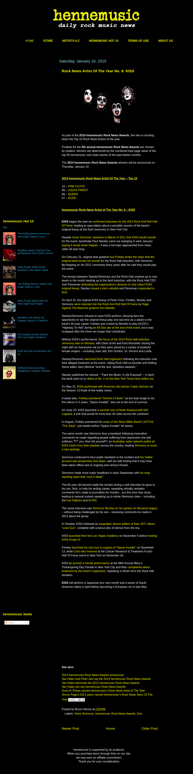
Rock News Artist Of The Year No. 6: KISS (98, 71)
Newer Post (70, 728)
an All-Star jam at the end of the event (116, 327)
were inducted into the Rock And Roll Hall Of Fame (105, 304)
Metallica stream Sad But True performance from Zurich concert (35, 252)
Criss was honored (85, 551)
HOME (29, 40)
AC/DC (72, 198)
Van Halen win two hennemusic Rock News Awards (94, 686)
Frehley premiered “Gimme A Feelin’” (101, 398)
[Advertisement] (33, 103)
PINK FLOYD (76, 186)
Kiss (139, 713)
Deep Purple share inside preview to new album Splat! (33, 268)
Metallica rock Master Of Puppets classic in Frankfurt (33, 319)
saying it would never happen (80, 245)
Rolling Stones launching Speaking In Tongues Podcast (34, 369)
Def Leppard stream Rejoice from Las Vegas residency (33, 336)
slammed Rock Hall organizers (103, 359)
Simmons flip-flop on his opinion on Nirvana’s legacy (125, 508)
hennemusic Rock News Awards (115, 713)
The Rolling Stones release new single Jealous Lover (35, 285)
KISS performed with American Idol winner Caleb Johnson (113, 386)
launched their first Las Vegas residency (94, 535)
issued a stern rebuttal (104, 288)
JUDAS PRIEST (78, 190)
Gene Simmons (84, 713)
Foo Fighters (74, 500)
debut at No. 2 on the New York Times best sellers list (120, 378)
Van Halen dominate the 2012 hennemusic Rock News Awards (100, 682)
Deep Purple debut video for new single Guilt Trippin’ (33, 302)
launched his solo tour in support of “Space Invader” (104, 547)
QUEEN (73, 194)
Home (110, 728)
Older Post (150, 728)
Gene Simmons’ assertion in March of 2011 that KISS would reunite (114, 237)
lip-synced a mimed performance (89, 563)
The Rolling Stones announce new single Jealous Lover (34, 235)
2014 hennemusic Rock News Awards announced (93, 675)
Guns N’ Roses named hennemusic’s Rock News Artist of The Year (103, 690)
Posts (9, 622)
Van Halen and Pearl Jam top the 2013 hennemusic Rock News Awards (106, 678)
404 (5, 227)
